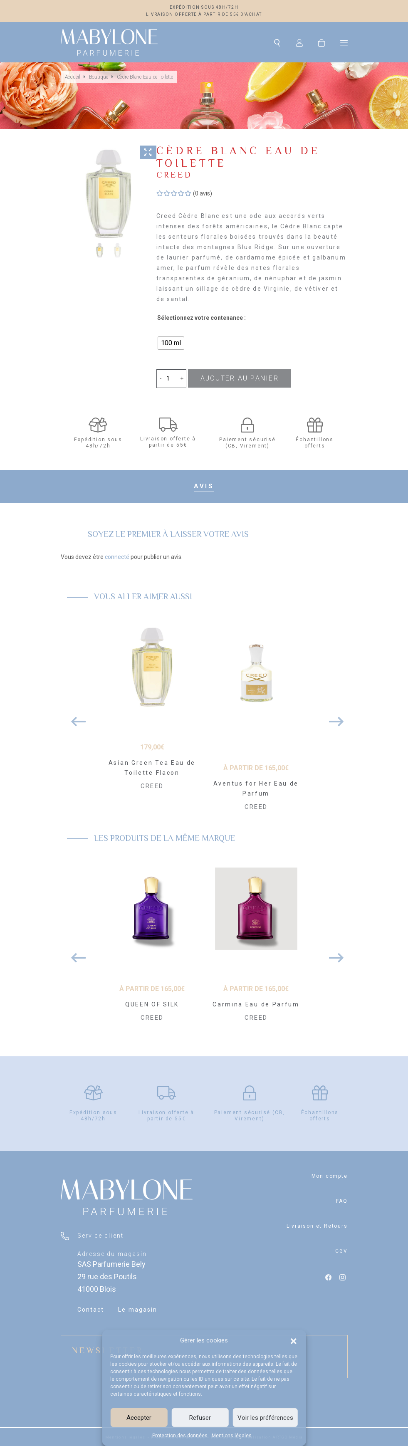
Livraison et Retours (317, 1226)
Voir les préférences (265, 1417)
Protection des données (180, 1436)
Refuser (200, 1417)
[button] (293, 1340)
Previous (75, 717)
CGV (341, 1251)
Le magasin (137, 1309)
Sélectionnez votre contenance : (201, 317)
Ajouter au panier (239, 378)
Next (333, 717)
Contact (90, 1309)
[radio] (171, 343)
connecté (117, 557)
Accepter (138, 1417)
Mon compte (330, 1176)
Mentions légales (232, 1436)
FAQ (341, 1201)
